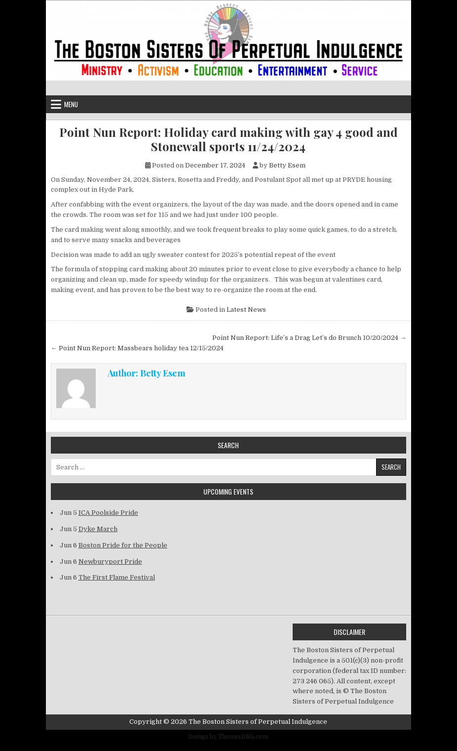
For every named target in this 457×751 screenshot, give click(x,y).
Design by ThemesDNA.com (228, 736)
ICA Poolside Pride (108, 512)
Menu (71, 104)
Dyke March (97, 529)
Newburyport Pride (110, 561)
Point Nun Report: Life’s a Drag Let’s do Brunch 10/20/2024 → (309, 337)
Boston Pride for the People (122, 545)
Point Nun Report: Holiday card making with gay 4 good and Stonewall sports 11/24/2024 (228, 139)
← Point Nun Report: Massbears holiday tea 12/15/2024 (137, 348)
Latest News (246, 309)
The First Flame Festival (116, 577)
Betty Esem (287, 165)
